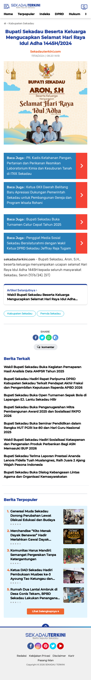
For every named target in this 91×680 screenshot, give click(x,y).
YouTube (63, 648)
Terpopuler (26, 14)
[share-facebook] (35, 337)
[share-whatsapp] (49, 337)
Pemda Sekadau (50, 313)
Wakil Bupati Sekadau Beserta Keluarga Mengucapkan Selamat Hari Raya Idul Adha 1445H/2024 (41, 297)
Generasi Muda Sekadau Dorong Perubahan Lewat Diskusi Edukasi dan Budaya (32, 515)
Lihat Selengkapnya (45, 611)
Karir (71, 655)
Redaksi (21, 655)
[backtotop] (45, 627)
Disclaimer (59, 655)
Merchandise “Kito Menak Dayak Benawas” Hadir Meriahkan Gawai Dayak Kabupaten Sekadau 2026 (30, 535)
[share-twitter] (42, 337)
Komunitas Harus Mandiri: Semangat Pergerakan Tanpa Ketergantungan (33, 554)
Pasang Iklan (46, 660)
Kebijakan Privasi (39, 655)
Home (8, 14)
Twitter (55, 648)
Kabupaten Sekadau (19, 313)
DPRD (59, 14)
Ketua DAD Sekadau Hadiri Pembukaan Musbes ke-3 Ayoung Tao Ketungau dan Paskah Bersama (31, 574)
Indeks (45, 14)
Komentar (45, 347)
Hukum (74, 14)
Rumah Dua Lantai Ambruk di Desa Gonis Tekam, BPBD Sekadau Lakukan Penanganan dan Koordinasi (35, 593)
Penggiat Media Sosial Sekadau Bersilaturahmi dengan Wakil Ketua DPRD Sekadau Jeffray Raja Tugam (39, 243)
